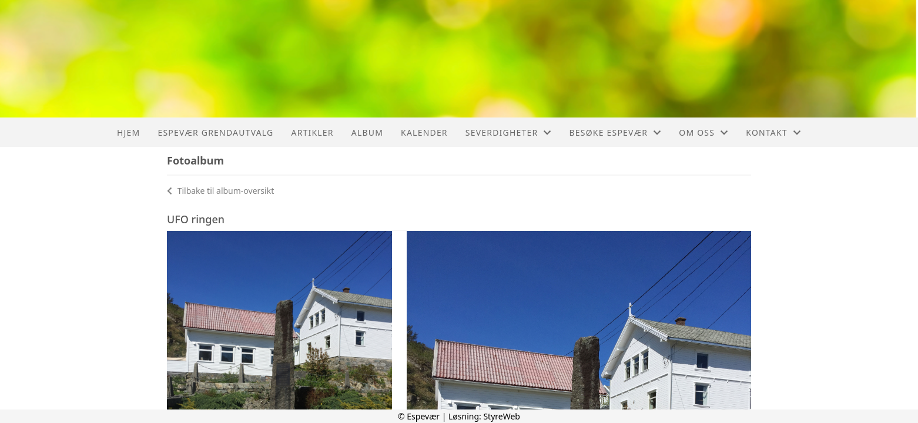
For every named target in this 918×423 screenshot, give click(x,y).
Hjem (128, 132)
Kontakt (773, 132)
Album (367, 132)
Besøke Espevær (615, 132)
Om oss (703, 132)
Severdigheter (508, 132)
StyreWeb (501, 416)
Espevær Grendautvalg (215, 132)
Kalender (424, 132)
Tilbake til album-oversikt (220, 190)
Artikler (312, 132)
